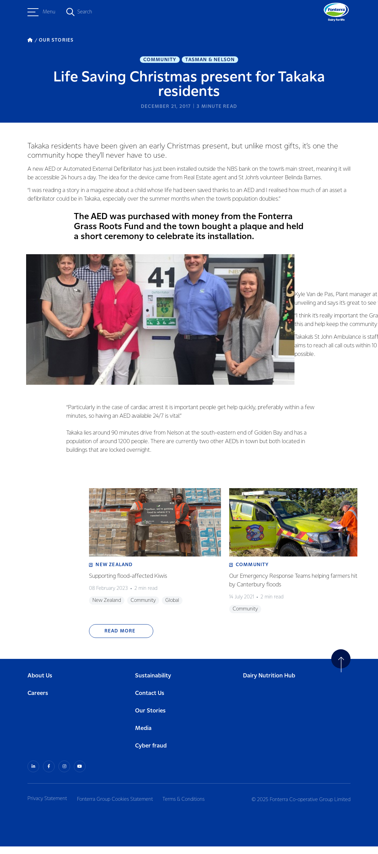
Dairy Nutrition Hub (269, 684)
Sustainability (153, 684)
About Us (39, 684)
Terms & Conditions (189, 806)
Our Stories (150, 719)
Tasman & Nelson (210, 60)
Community (160, 60)
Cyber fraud (151, 754)
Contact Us (149, 701)
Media (143, 736)
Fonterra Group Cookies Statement (117, 806)
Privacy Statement (47, 806)
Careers (37, 701)
